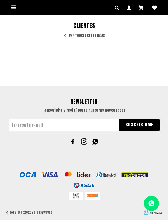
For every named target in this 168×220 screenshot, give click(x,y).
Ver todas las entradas (87, 35)
